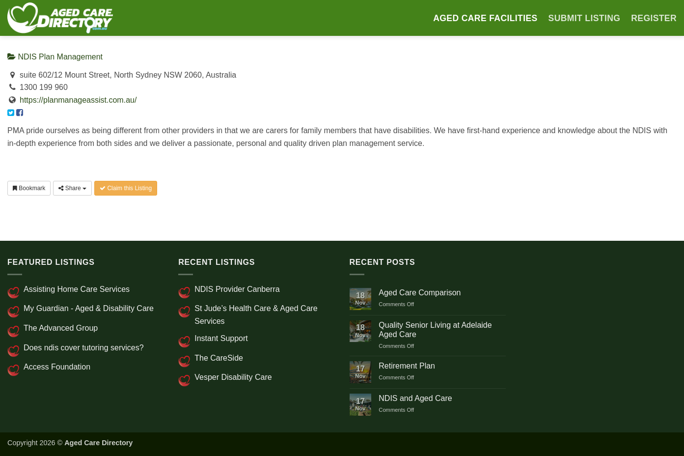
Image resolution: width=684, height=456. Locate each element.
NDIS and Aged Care (415, 398)
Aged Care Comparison (420, 292)
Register (654, 18)
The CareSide (218, 358)
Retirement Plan (407, 366)
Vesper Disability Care (233, 377)
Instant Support (221, 338)
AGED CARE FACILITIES (485, 18)
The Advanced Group (61, 328)
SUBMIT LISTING (584, 18)
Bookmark (29, 188)
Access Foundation (57, 367)
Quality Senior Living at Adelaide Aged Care (435, 330)
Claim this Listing (126, 188)
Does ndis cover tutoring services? (84, 347)
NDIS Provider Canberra (236, 289)
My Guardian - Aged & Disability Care (89, 308)
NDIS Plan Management (55, 57)
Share (72, 188)
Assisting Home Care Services (77, 289)
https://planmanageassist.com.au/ (78, 100)
